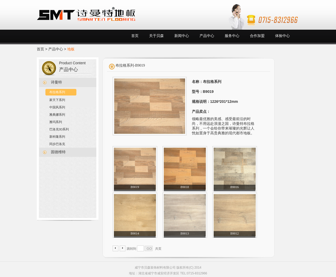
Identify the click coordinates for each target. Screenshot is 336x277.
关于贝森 (156, 36)
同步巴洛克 (57, 144)
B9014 (134, 233)
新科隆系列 (57, 136)
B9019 (134, 187)
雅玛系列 (55, 122)
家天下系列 (57, 100)
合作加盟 (257, 36)
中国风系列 (57, 107)
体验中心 (282, 36)
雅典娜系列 (57, 114)
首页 (135, 36)
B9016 (234, 187)
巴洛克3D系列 (59, 129)
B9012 (234, 233)
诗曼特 (56, 82)
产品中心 (207, 36)
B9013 (184, 233)
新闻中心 (181, 36)
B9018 (184, 187)
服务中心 (232, 36)
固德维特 (58, 152)
